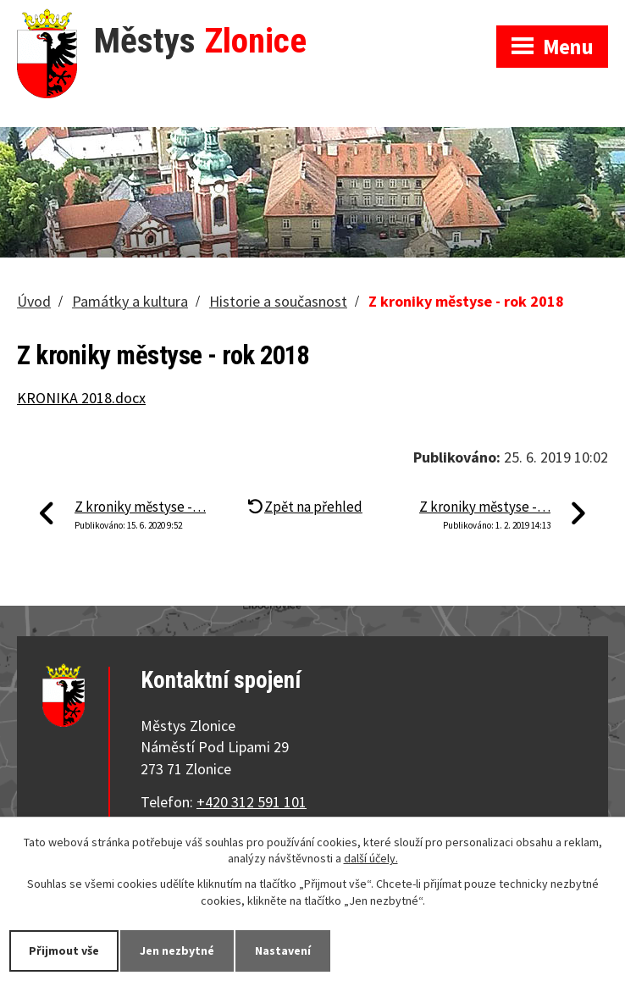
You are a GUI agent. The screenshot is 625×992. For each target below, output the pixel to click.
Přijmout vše (64, 950)
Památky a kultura (130, 301)
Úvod (34, 301)
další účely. (371, 859)
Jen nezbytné (177, 950)
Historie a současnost (278, 301)
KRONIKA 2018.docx (81, 397)
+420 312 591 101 (251, 802)
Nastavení (283, 950)
